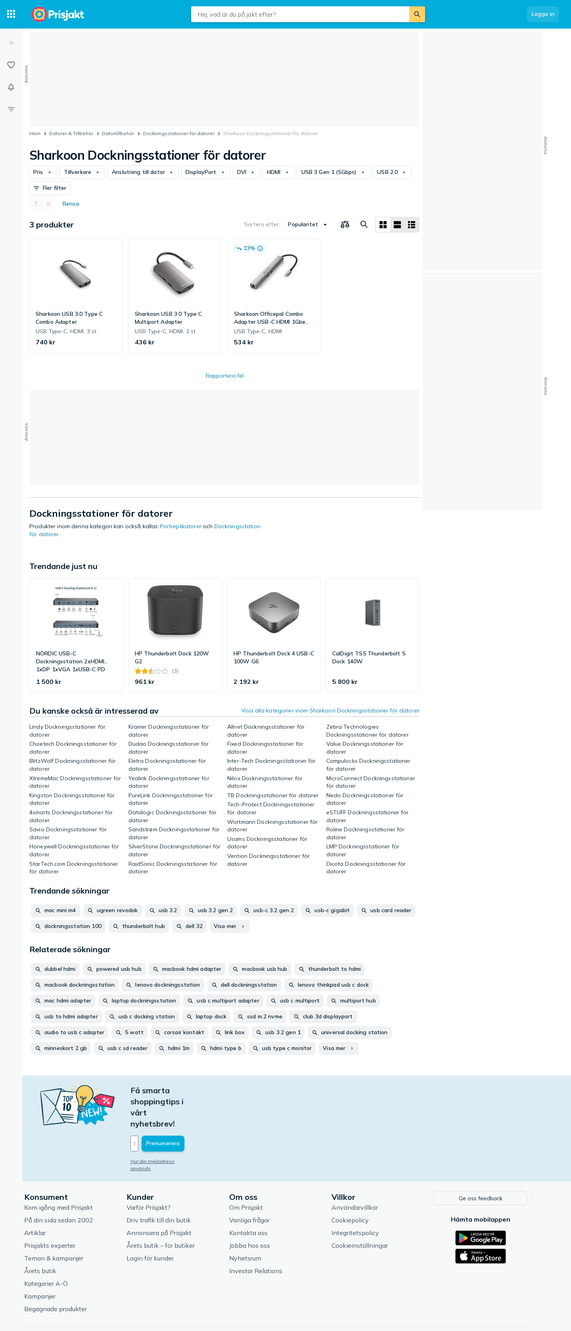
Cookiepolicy (360, 1186)
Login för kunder (160, 1224)
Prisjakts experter (59, 1211)
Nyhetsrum (255, 1224)
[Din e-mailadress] (192, 1110)
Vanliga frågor (259, 1186)
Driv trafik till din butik (168, 1186)
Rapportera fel (224, 375)
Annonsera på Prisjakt (168, 1198)
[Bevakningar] (11, 87)
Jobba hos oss (259, 1211)
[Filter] (11, 109)
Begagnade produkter (65, 1274)
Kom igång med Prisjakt (68, 1173)
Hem (34, 133)
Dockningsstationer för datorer (179, 133)
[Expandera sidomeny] (11, 43)
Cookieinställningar (369, 1211)
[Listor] (11, 65)
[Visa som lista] (397, 225)
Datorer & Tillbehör (71, 133)
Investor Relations (265, 1236)
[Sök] (417, 14)
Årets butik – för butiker (170, 1211)
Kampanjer (49, 1262)
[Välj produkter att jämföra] (345, 224)
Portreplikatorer (180, 526)
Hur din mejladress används (173, 1128)
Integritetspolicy (365, 1198)
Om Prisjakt (256, 1173)
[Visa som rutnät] (383, 225)
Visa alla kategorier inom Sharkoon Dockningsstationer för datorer (330, 710)
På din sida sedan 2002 (68, 1186)
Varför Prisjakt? (158, 1173)
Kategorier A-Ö (56, 1249)
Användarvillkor (364, 1173)
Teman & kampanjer (63, 1224)
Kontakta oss (258, 1198)
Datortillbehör (118, 133)
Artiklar (45, 1198)
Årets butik (50, 1236)
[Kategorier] (11, 14)
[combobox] (300, 14)
